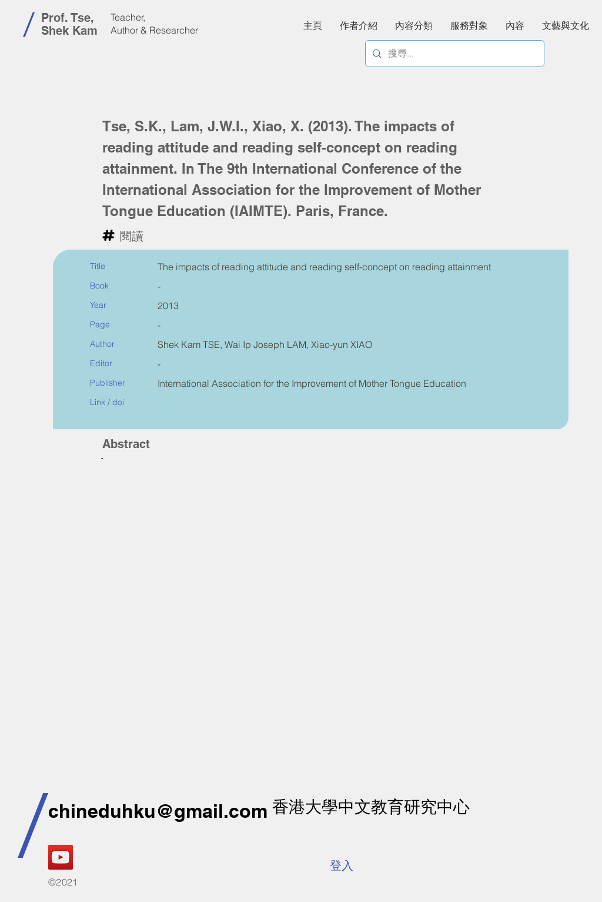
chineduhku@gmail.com (157, 811)
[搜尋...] (453, 54)
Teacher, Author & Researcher (154, 23)
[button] (515, 25)
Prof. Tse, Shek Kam (69, 24)
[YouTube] (60, 857)
